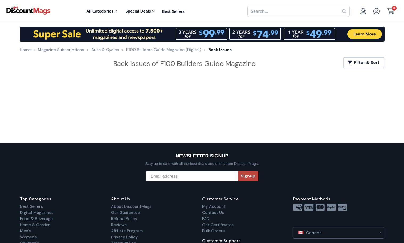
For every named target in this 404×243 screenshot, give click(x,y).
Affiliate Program (127, 231)
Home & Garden (35, 225)
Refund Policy (124, 218)
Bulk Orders (213, 231)
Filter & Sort (363, 62)
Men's (25, 231)
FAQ (206, 218)
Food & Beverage (36, 218)
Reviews (119, 225)
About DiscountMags (131, 206)
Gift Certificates (218, 225)
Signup (248, 176)
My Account (214, 206)
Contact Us (213, 212)
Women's (28, 237)
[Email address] (192, 176)
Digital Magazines (37, 212)
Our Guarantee (125, 212)
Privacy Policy (124, 237)
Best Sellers (31, 206)
